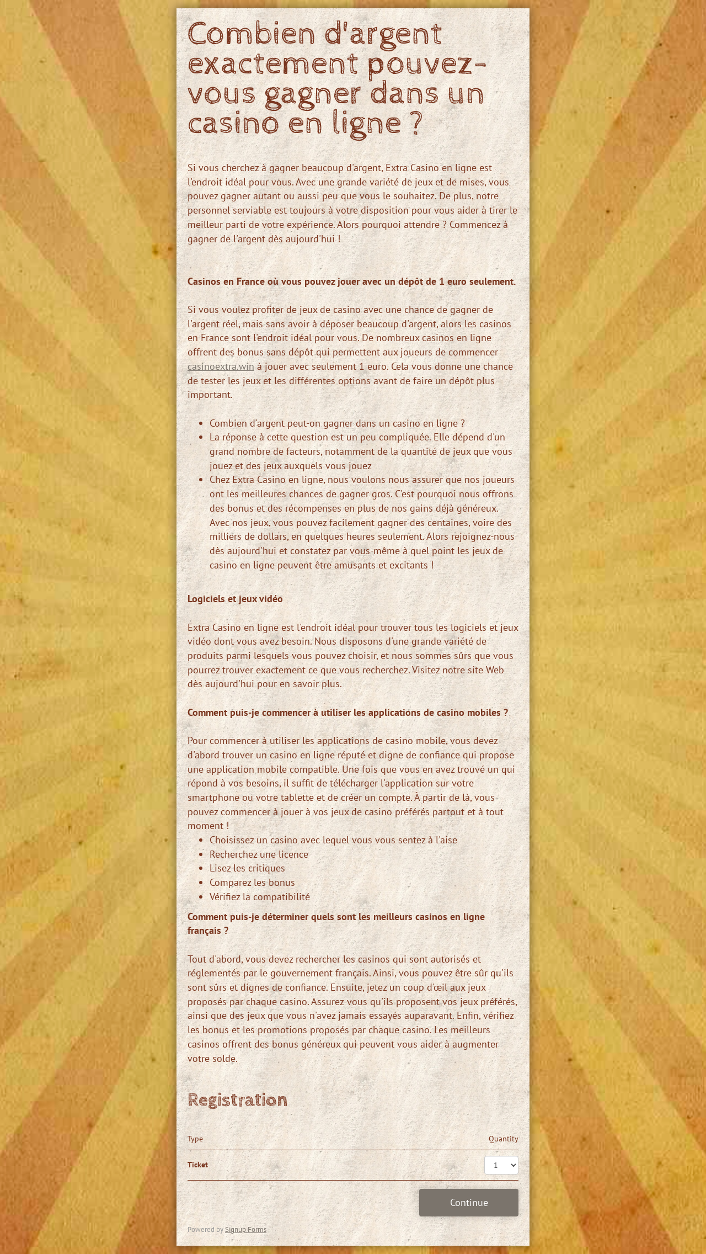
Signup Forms (245, 1229)
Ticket (198, 1165)
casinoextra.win (221, 366)
